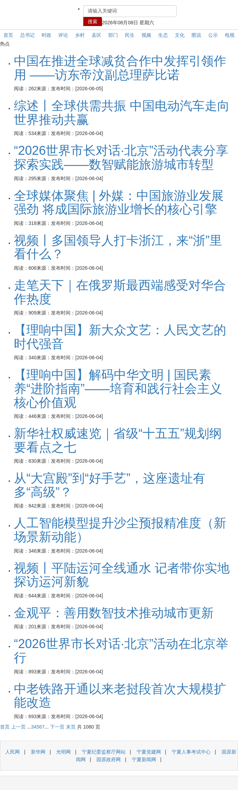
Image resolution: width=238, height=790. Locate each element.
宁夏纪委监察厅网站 (104, 752)
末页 (71, 727)
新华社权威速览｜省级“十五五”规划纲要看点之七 (118, 440)
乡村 (80, 35)
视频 (146, 35)
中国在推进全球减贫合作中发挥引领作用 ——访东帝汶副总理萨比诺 (120, 68)
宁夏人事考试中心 (191, 752)
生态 (163, 35)
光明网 (63, 752)
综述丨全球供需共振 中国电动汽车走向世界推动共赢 (122, 113)
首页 (8, 35)
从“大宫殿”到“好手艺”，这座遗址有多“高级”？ (109, 485)
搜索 (92, 21)
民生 (130, 35)
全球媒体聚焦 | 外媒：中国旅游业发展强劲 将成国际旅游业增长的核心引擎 (119, 202)
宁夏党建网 (149, 752)
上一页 (18, 727)
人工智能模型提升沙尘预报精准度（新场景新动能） (120, 530)
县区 (96, 35)
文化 (180, 35)
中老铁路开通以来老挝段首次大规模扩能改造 (120, 696)
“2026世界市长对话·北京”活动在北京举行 (121, 651)
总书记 (27, 35)
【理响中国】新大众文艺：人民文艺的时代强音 (120, 337)
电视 (230, 35)
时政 (46, 35)
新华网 (38, 752)
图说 (196, 35)
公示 (213, 35)
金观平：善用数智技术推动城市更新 (114, 613)
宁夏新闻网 (144, 759)
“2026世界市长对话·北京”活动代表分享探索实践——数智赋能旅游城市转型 (121, 157)
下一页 (57, 727)
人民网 (12, 752)
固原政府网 (108, 759)
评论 (63, 35)
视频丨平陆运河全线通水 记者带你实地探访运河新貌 (122, 575)
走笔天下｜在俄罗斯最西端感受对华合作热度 (120, 292)
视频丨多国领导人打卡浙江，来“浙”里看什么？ (118, 247)
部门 (113, 35)
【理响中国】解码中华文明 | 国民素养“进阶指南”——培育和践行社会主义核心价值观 (118, 388)
